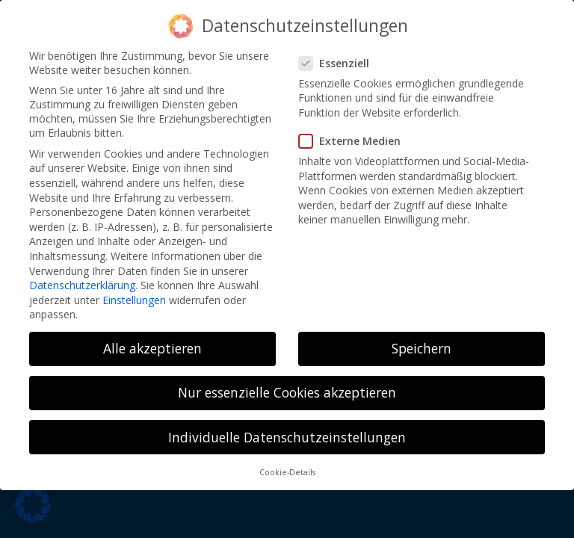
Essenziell (340, 63)
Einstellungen (134, 300)
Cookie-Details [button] (287, 472)
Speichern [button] (421, 348)
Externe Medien (355, 141)
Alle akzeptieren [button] (152, 348)
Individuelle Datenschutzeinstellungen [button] (287, 437)
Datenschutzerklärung (82, 285)
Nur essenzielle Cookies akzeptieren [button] (287, 392)
